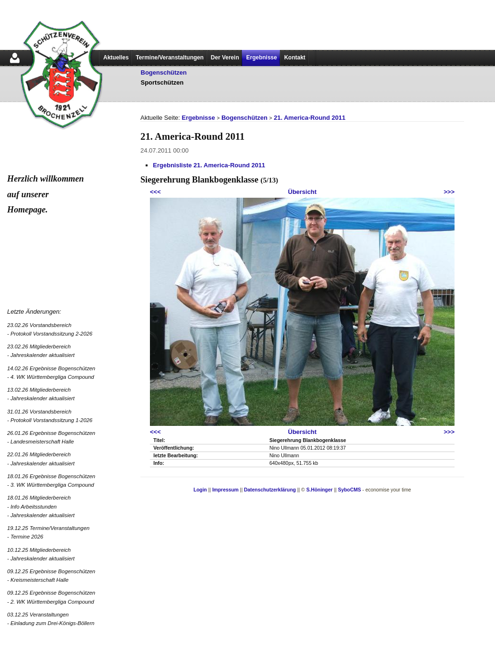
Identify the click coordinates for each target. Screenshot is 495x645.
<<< (155, 191)
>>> (449, 191)
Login (200, 489)
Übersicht (302, 191)
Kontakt (295, 57)
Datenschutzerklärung (270, 489)
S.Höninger (319, 489)
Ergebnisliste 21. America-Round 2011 (209, 165)
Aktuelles (116, 57)
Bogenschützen (164, 72)
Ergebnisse (261, 57)
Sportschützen (162, 82)
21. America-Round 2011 (310, 117)
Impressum (225, 489)
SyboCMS (349, 489)
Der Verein (225, 57)
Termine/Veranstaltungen (169, 57)
